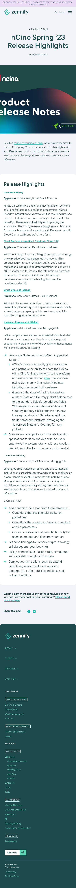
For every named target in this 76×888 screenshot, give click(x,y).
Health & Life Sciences (15, 732)
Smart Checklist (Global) (17, 289)
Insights (12, 668)
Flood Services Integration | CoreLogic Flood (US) (31, 241)
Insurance (9, 718)
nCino (8, 787)
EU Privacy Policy (12, 876)
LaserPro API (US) (13, 192)
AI (6, 819)
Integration (10, 814)
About (10, 648)
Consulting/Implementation (17, 828)
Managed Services (13, 805)
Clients (11, 658)
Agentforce (11, 774)
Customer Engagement (15, 810)
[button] (60, 12)
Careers (12, 679)
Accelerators (11, 841)
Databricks (9, 783)
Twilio (7, 792)
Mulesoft (10, 778)
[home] (16, 12)
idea (47, 378)
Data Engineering (13, 823)
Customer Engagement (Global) (21, 321)
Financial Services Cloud (17, 761)
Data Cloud (11, 765)
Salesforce (10, 757)
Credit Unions (11, 709)
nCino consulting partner (28, 143)
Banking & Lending (13, 705)
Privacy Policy (10, 872)
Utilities (8, 736)
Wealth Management (14, 714)
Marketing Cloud (14, 770)
